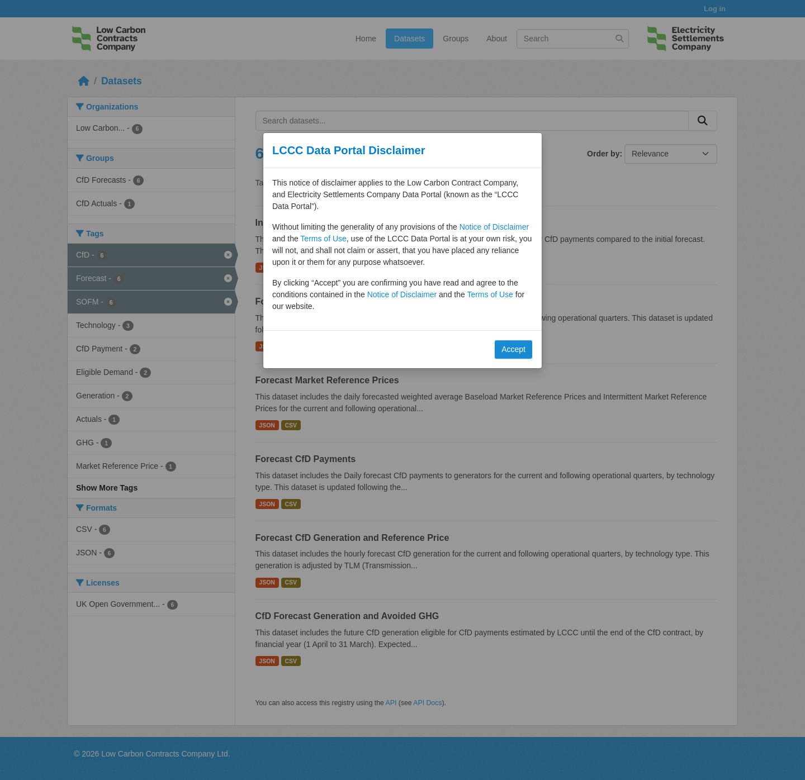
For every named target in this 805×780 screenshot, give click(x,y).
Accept (513, 349)
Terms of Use (323, 238)
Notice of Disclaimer (494, 226)
